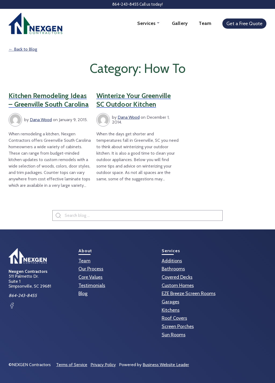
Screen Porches (178, 326)
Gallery (180, 23)
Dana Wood (41, 119)
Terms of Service (71, 364)
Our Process (90, 269)
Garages (170, 302)
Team (205, 23)
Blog (83, 293)
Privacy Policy (103, 364)
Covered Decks (177, 277)
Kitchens (171, 310)
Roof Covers (174, 318)
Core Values (90, 277)
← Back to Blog (23, 49)
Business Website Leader (166, 364)
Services (147, 23)
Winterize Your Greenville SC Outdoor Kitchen (133, 100)
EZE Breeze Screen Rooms (189, 293)
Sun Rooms (174, 335)
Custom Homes (178, 285)
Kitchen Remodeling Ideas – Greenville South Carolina (49, 100)
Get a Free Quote (244, 24)
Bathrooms (173, 269)
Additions (172, 261)
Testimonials (91, 285)
